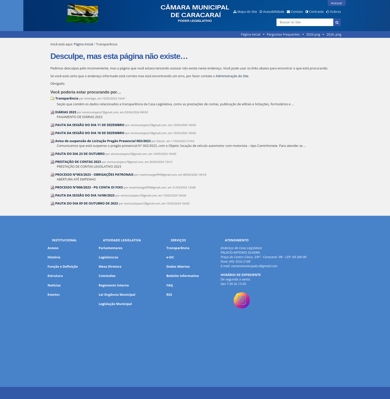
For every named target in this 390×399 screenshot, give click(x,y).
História (53, 257)
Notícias (54, 285)
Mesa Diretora (110, 266)
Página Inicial (250, 34)
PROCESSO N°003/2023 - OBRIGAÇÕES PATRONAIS (94, 174)
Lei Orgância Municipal (117, 294)
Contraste (316, 11)
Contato (297, 11)
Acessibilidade (273, 11)
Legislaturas (108, 257)
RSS (169, 294)
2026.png (313, 34)
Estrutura (55, 275)
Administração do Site (232, 76)
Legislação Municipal (115, 304)
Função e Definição (62, 266)
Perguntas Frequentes (283, 34)
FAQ (169, 285)
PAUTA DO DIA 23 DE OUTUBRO (80, 153)
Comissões (107, 275)
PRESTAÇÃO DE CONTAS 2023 (78, 161)
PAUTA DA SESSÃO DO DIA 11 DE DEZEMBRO (90, 125)
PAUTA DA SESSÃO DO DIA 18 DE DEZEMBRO (90, 133)
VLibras (335, 11)
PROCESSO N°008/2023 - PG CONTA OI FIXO (89, 187)
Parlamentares (111, 248)
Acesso (53, 248)
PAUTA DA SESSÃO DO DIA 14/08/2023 (85, 195)
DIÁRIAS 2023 (65, 112)
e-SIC (170, 257)
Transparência (67, 98)
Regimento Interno (114, 285)
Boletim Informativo (182, 275)
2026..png (333, 34)
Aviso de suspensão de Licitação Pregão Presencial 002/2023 (103, 141)
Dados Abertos (178, 266)
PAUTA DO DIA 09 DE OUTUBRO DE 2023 (86, 203)
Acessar (337, 3)
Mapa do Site (247, 11)
